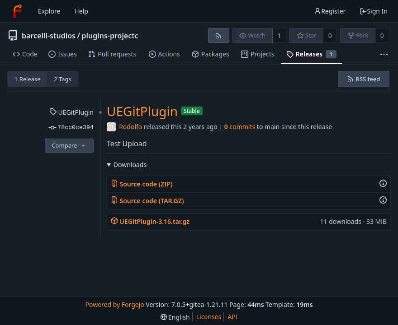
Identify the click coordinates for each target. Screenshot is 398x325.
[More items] (384, 54)
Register (330, 11)
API (232, 316)
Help (81, 11)
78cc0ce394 (71, 127)
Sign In (374, 11)
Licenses (209, 316)
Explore (49, 11)
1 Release (27, 79)
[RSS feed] (218, 35)
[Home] (17, 11)
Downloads (130, 164)
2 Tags (62, 79)
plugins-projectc (109, 35)
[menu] (175, 317)
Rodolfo (130, 126)
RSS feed (363, 79)
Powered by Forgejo (114, 304)
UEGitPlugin (71, 112)
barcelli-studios (49, 35)
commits (239, 126)
